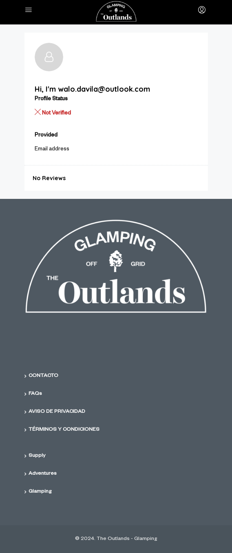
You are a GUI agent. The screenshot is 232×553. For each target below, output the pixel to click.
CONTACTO (43, 376)
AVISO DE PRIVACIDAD (57, 412)
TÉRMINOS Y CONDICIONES (64, 430)
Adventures (43, 474)
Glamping (40, 492)
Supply (37, 456)
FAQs (35, 394)
